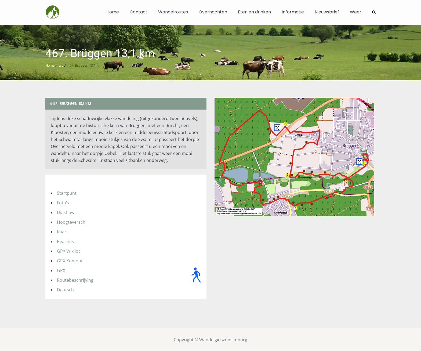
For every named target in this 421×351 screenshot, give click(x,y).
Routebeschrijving (75, 280)
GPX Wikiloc (69, 251)
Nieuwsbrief (327, 12)
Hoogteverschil (72, 222)
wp (61, 65)
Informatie (293, 12)
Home (112, 12)
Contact (138, 12)
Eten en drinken (254, 12)
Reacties (65, 241)
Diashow (65, 212)
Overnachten (213, 12)
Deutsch (65, 289)
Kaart (62, 231)
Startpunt (67, 193)
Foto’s (63, 202)
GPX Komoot (70, 260)
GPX (61, 270)
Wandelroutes (173, 12)
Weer (355, 12)
